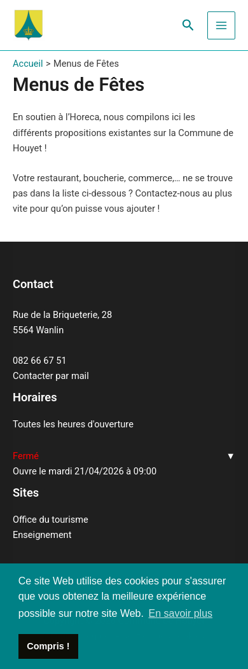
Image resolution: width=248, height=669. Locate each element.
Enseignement (42, 535)
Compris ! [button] (48, 646)
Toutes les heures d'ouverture (73, 424)
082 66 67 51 (40, 360)
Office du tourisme (50, 519)
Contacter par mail (51, 376)
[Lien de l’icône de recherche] (188, 25)
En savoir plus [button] (181, 613)
